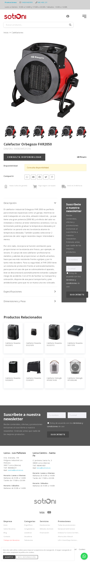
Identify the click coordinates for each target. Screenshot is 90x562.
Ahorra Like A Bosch (65, 536)
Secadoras (28, 536)
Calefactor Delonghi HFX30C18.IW (54, 379)
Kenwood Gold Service (66, 529)
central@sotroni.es (15, 470)
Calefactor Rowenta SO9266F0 (12, 379)
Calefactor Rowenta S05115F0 (74, 344)
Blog (5, 532)
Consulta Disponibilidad (24, 157)
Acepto (9, 557)
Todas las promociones (66, 525)
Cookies (82, 549)
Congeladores (29, 529)
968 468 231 (42, 2)
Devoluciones (45, 525)
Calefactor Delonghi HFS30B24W (74, 379)
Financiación (44, 532)
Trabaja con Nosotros (12, 540)
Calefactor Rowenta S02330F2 (12, 344)
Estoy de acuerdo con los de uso (73, 280)
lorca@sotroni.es (44, 468)
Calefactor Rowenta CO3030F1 (33, 379)
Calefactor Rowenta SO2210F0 (33, 344)
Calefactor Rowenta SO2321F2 (54, 344)
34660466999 (27, 2)
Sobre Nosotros (10, 529)
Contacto (7, 536)
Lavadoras (28, 532)
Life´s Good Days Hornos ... (68, 540)
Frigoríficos (28, 525)
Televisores (28, 540)
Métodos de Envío (46, 529)
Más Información (27, 557)
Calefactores (17, 32)
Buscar (70, 25)
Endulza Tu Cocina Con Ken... (68, 532)
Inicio (6, 32)
